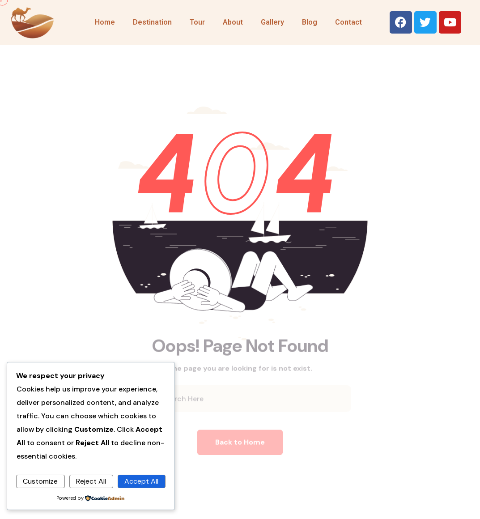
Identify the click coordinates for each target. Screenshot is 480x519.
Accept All (141, 481)
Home (105, 22)
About (233, 22)
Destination (152, 22)
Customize (40, 481)
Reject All (91, 481)
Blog (309, 22)
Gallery (272, 22)
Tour (197, 22)
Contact (348, 22)
